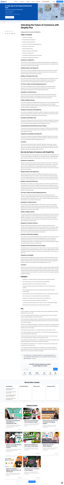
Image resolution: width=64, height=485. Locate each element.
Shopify (5, 21)
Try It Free (9, 17)
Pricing (33, 1)
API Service (38, 1)
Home (1, 21)
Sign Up (55, 369)
